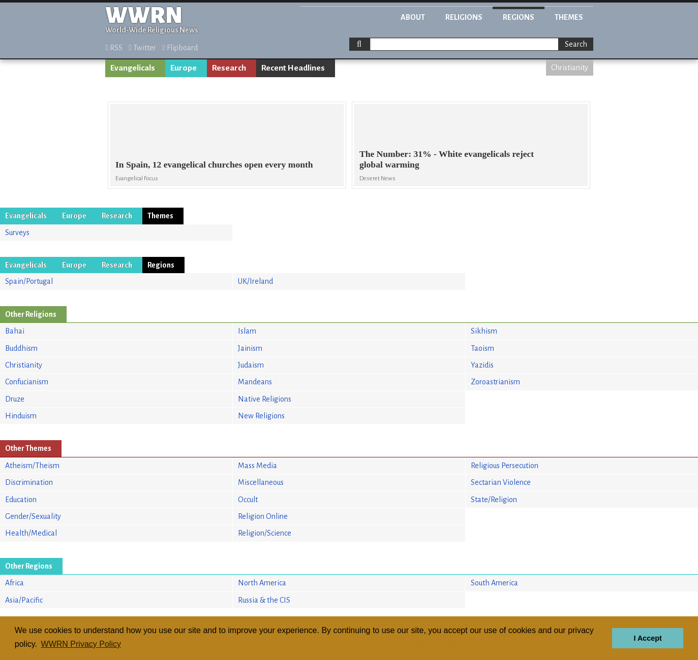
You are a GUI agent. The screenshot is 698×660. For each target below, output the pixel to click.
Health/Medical (31, 533)
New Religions (261, 416)
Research (229, 68)
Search (576, 44)
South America (494, 583)
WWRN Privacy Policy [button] (81, 644)
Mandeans (255, 382)
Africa (14, 583)
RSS (114, 48)
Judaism (251, 365)
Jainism (250, 348)
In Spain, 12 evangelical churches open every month (214, 164)
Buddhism (21, 348)
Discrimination (29, 482)
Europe (183, 68)
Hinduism (21, 416)
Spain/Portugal (29, 281)
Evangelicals (132, 68)
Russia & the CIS (264, 600)
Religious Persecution (504, 465)
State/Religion (494, 500)
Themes (569, 17)
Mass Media (257, 465)
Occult (248, 500)
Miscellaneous (261, 482)
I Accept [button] (647, 638)
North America (262, 583)
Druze (14, 399)
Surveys (17, 232)
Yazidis (482, 365)
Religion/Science (264, 533)
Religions (463, 17)
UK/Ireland (255, 281)
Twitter (142, 48)
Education (21, 500)
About (413, 17)
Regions (518, 17)
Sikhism (484, 331)
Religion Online (263, 516)
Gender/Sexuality (33, 516)
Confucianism (26, 382)
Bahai (14, 331)
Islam (247, 331)
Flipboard (180, 48)
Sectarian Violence (501, 482)
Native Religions (264, 399)
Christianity (569, 67)
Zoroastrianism (495, 382)
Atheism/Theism (32, 465)
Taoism (482, 348)
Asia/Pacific (24, 600)
